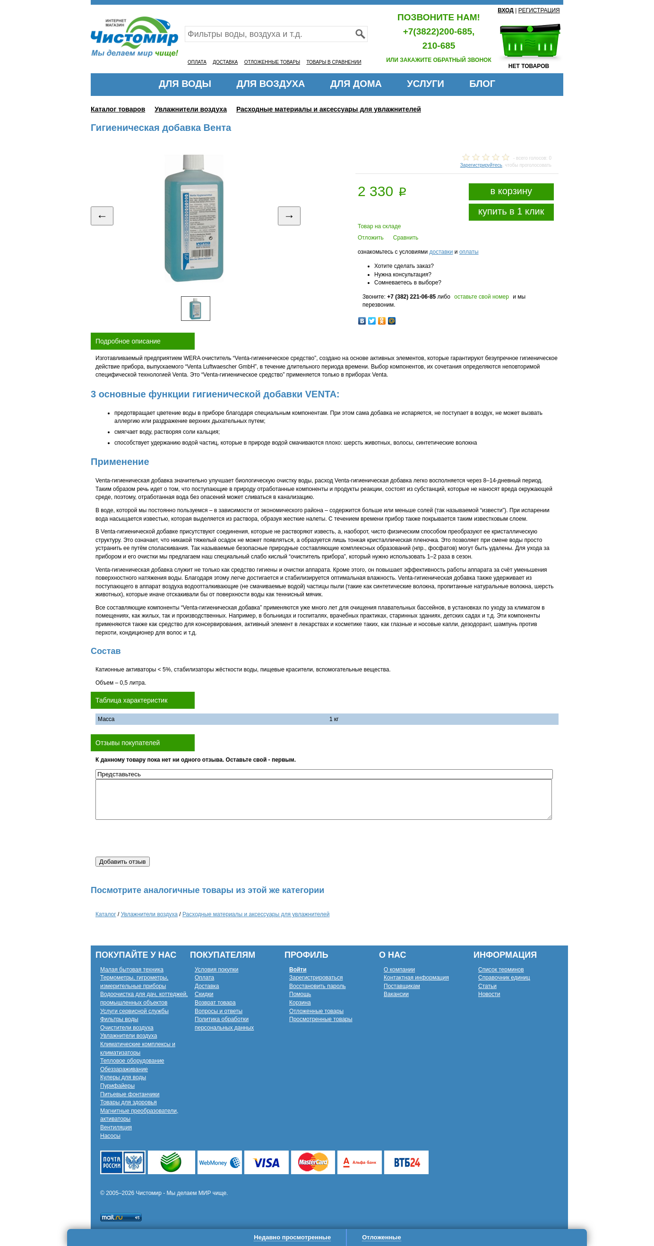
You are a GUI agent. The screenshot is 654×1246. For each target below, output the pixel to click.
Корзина (300, 1002)
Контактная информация (416, 977)
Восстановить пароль (317, 986)
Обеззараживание (124, 1069)
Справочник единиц (504, 977)
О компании (399, 969)
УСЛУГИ (425, 83)
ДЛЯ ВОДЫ (185, 83)
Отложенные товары (316, 1011)
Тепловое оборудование (132, 1060)
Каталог (105, 914)
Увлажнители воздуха (191, 109)
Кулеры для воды (123, 1077)
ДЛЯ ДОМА (356, 83)
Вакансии (396, 994)
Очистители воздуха (127, 1027)
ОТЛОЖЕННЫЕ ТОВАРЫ (272, 62)
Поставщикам (402, 986)
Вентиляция (116, 1127)
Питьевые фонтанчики (130, 1094)
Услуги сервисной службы (134, 1011)
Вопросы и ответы (218, 1011)
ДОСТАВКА (225, 62)
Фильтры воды (119, 1019)
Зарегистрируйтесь (481, 165)
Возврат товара (215, 1002)
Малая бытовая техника (132, 969)
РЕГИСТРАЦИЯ (539, 10)
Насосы (110, 1136)
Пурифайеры (117, 1086)
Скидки (204, 994)
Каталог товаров (118, 109)
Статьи (487, 986)
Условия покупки (217, 969)
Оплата (204, 977)
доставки (441, 252)
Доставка (207, 986)
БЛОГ (482, 83)
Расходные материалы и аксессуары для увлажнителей (328, 109)
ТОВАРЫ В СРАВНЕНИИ (333, 62)
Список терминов (501, 969)
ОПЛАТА (197, 62)
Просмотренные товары (321, 1019)
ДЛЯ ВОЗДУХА (271, 83)
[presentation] (167, 838)
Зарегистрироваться (316, 977)
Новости (489, 994)
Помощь (300, 994)
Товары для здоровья (128, 1102)
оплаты (469, 252)
